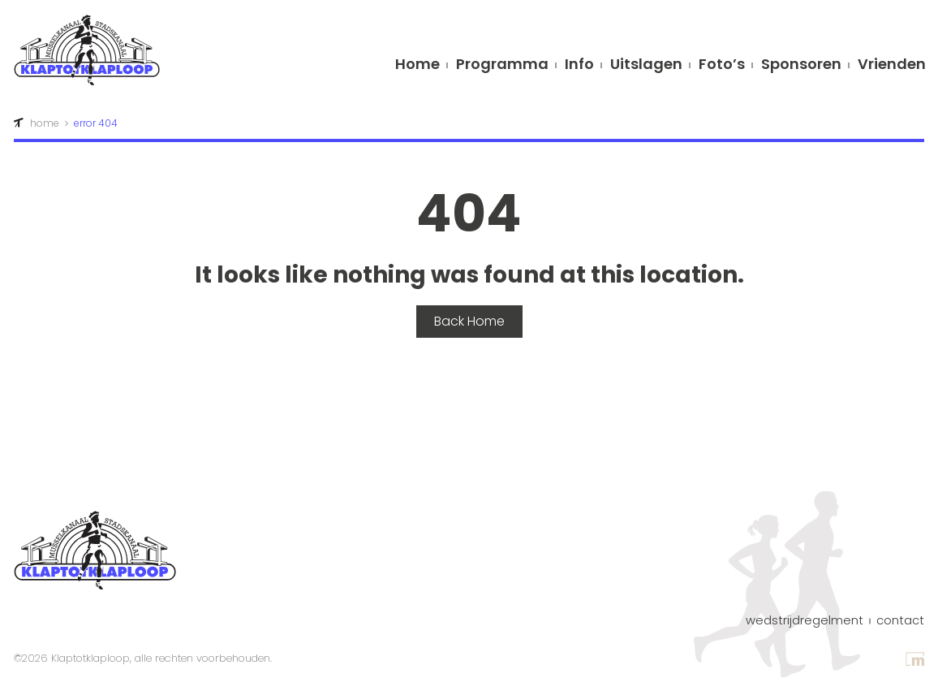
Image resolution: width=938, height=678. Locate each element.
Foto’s (722, 65)
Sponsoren (801, 65)
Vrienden (892, 65)
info (579, 65)
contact (900, 621)
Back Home (469, 321)
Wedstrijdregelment (804, 621)
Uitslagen (646, 65)
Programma (502, 65)
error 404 (96, 123)
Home (417, 65)
